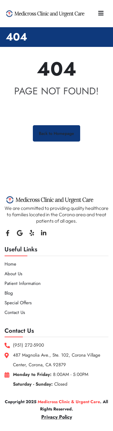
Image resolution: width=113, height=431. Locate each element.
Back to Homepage (56, 133)
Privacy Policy (56, 416)
